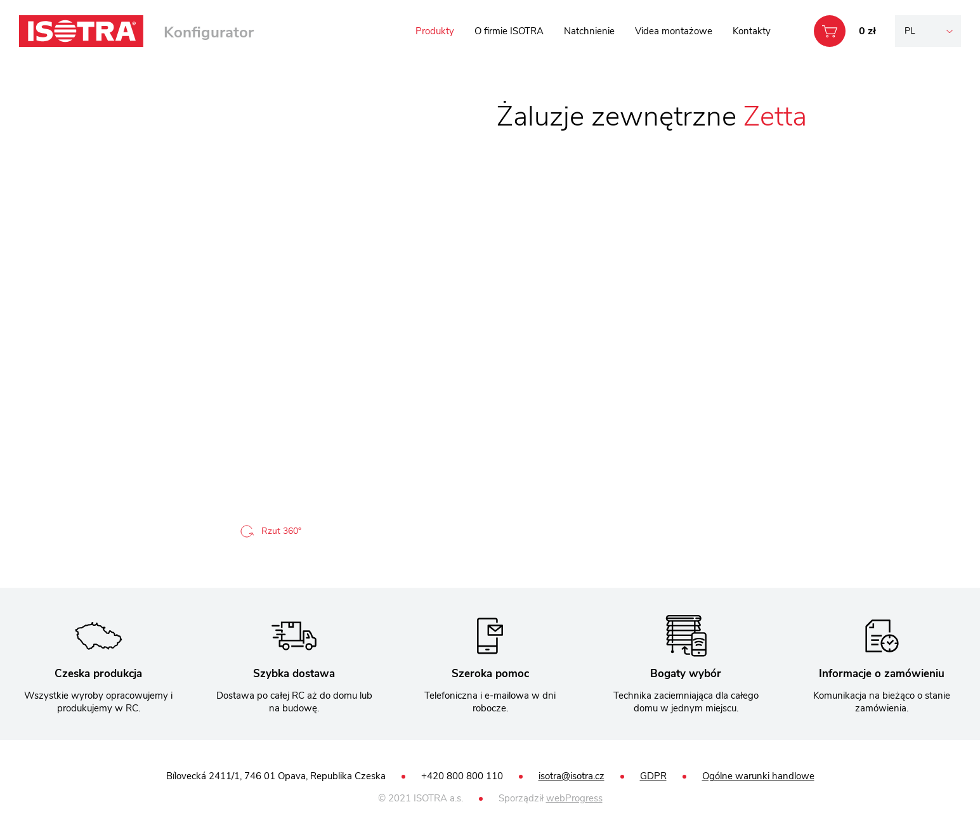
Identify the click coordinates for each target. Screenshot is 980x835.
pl (910, 31)
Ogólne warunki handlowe (758, 776)
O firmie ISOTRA (509, 31)
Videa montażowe (673, 31)
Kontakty (752, 31)
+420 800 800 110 (462, 776)
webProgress (574, 798)
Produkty (434, 31)
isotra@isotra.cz (571, 776)
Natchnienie (589, 31)
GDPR (653, 776)
